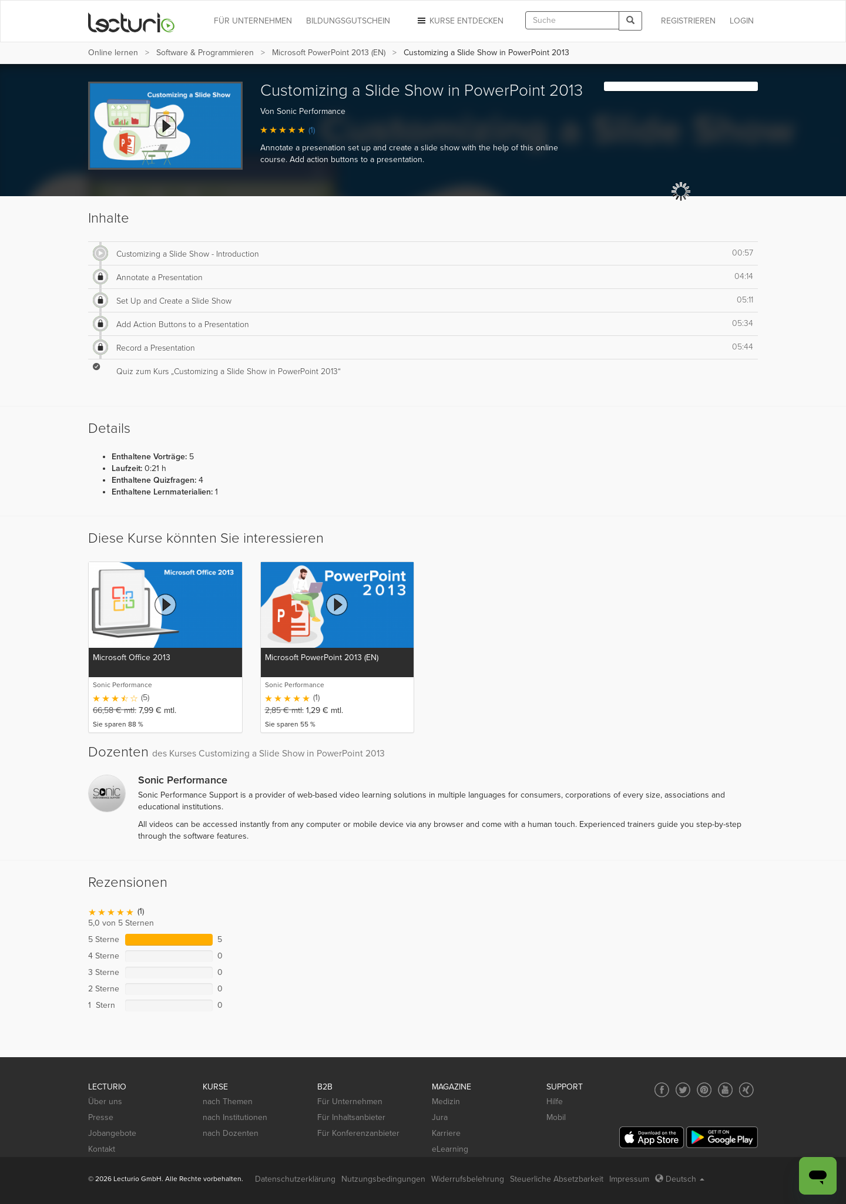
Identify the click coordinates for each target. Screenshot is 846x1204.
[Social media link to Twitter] (683, 1089)
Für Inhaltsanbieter (351, 1117)
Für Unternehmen (349, 1102)
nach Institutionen (235, 1117)
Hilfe (554, 1102)
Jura (440, 1117)
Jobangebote (112, 1133)
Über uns (105, 1102)
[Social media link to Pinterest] (704, 1089)
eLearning (450, 1149)
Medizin (446, 1102)
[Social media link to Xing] (746, 1089)
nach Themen (228, 1102)
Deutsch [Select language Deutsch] (679, 1179)
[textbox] (572, 20)
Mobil (556, 1117)
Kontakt (101, 1149)
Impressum (629, 1179)
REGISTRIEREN (688, 21)
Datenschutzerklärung (295, 1179)
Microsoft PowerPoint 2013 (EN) (328, 53)
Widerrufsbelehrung (467, 1179)
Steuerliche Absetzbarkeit (556, 1179)
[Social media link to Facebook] (661, 1089)
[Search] (630, 21)
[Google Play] (722, 1137)
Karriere (446, 1133)
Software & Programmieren (205, 53)
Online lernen (113, 53)
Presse (100, 1117)
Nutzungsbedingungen (383, 1179)
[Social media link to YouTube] (725, 1089)
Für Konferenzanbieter (358, 1133)
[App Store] (651, 1137)
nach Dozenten (230, 1133)
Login (742, 21)
